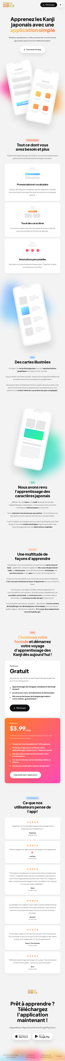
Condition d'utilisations (31, 1056)
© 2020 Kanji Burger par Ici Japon (11, 1056)
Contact (59, 1056)
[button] (60, 4)
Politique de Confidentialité (46, 1056)
